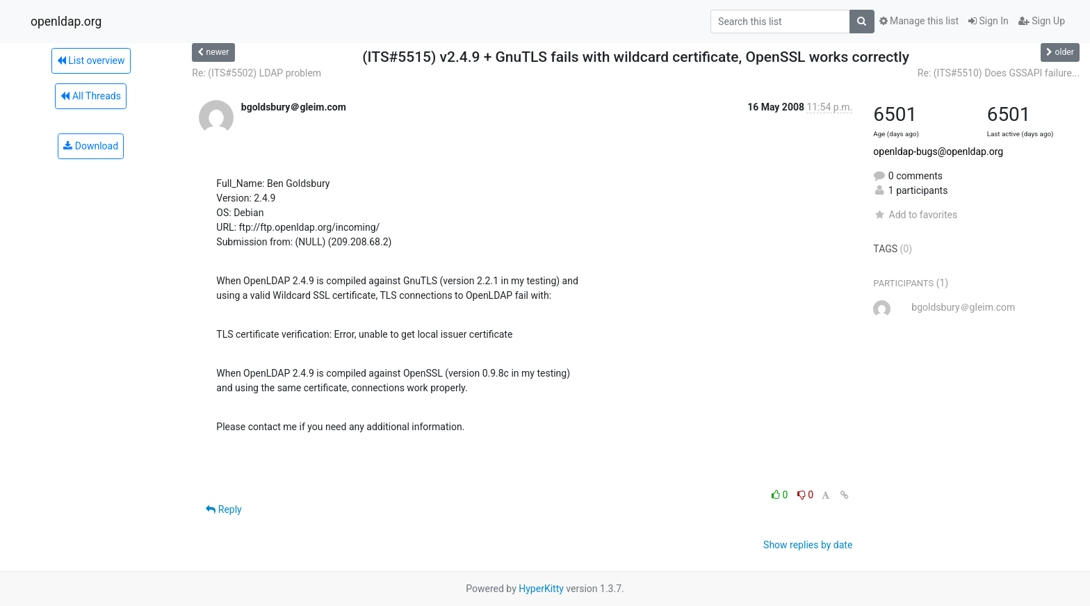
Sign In (988, 20)
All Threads (90, 95)
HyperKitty (541, 588)
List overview (91, 60)
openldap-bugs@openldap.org (938, 151)
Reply (223, 509)
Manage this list (919, 20)
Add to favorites (915, 214)
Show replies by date (807, 544)
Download (90, 146)
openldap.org (66, 21)
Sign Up (1041, 20)
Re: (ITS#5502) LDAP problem (256, 73)
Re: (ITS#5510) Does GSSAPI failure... (999, 73)
